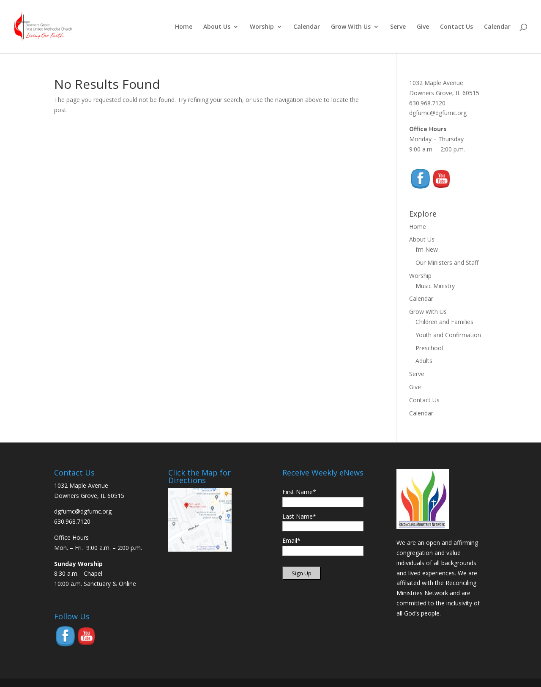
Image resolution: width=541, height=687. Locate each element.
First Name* (299, 492)
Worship (262, 27)
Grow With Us (351, 27)
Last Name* (299, 516)
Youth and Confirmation (448, 335)
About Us (216, 27)
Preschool (429, 348)
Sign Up (301, 573)
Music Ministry (435, 286)
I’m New (426, 249)
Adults (423, 361)
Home (183, 27)
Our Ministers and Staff (446, 262)
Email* (291, 540)
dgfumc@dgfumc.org (438, 113)
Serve (398, 27)
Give (423, 27)
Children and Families (444, 322)
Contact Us (456, 27)
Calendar (306, 27)
